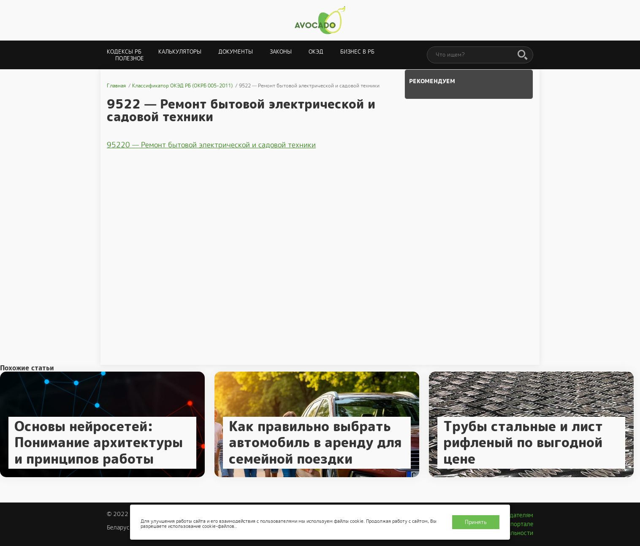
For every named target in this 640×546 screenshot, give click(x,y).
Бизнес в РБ (357, 52)
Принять (476, 522)
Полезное (129, 58)
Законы (281, 52)
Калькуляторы (179, 52)
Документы (235, 52)
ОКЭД (316, 52)
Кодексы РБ (124, 52)
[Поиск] (523, 55)
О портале (518, 524)
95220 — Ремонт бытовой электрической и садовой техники (211, 145)
